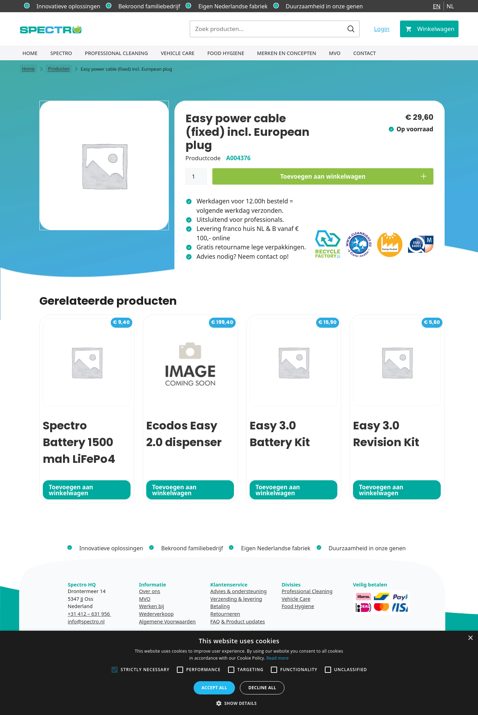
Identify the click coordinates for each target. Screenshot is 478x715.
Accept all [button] (214, 688)
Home (30, 53)
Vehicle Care (178, 53)
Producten (59, 69)
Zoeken (351, 29)
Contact (364, 53)
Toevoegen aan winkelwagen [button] (71, 490)
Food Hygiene (225, 53)
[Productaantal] (196, 176)
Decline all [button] (262, 688)
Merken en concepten (286, 53)
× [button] (470, 638)
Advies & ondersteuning (238, 591)
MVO (334, 53)
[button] (239, 703)
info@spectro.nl (86, 621)
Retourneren (225, 614)
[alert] (239, 673)
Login (382, 29)
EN (436, 6)
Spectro (61, 53)
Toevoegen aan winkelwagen (323, 176)
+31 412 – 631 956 (89, 614)
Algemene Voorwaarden (167, 621)
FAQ (215, 621)
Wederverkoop (156, 614)
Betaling (220, 606)
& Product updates (243, 621)
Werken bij (151, 606)
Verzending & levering (236, 599)
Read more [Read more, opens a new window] (277, 658)
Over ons (149, 591)
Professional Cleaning (116, 53)
